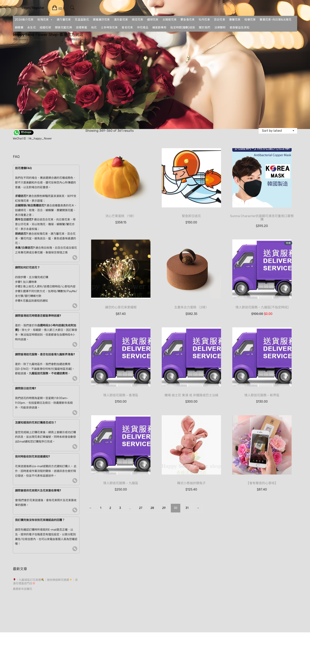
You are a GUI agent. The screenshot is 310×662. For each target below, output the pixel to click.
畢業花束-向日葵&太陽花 (275, 19)
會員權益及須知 (239, 27)
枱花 (94, 27)
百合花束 (219, 19)
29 (164, 508)
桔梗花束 (250, 19)
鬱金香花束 (188, 19)
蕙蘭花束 (234, 19)
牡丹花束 (204, 19)
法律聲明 (220, 27)
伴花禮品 (142, 27)
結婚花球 (45, 27)
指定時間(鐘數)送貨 (182, 27)
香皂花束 (127, 27)
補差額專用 (159, 27)
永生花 (31, 27)
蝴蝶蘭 (19, 27)
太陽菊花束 (170, 19)
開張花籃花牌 (63, 27)
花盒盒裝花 (82, 19)
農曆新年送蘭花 (22, 589)
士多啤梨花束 (109, 27)
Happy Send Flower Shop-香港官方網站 (48, 34)
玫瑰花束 (45, 20)
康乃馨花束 (64, 19)
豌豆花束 (137, 19)
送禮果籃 (81, 27)
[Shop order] (278, 130)
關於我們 (204, 27)
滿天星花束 (121, 19)
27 (140, 508)
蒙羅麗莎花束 (101, 19)
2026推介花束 (24, 19)
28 (152, 508)
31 (186, 508)
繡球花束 (152, 19)
